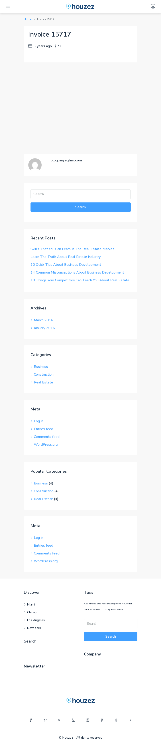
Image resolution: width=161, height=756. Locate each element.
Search (80, 207)
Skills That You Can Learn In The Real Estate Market (72, 249)
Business (41, 366)
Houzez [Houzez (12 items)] (97, 609)
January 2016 (44, 327)
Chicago (32, 612)
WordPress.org (46, 444)
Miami (31, 604)
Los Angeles (36, 620)
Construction (43, 374)
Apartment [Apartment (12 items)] (90, 603)
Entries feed (43, 428)
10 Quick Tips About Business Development (66, 264)
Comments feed (46, 436)
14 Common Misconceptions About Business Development (77, 272)
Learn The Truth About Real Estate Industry (66, 256)
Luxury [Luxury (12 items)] (106, 609)
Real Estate (43, 382)
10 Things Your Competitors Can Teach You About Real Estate (80, 280)
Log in (38, 421)
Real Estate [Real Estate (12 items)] (117, 609)
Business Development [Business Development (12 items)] (109, 603)
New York (34, 628)
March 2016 (43, 320)
